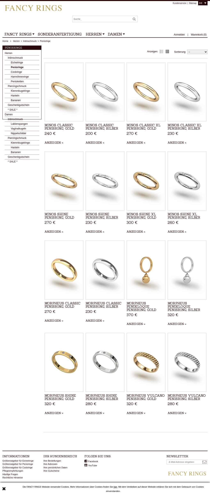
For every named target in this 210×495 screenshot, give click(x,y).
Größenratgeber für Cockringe (17, 467)
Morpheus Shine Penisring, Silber (102, 397)
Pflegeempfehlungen (12, 471)
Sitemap (192, 3)
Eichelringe (17, 63)
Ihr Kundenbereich (60, 456)
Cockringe (16, 73)
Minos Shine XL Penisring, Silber (184, 215)
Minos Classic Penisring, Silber (102, 126)
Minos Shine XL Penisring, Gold (141, 215)
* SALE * (12, 110)
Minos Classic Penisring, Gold (59, 126)
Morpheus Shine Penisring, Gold (60, 397)
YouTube (92, 465)
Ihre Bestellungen (52, 461)
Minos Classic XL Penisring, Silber (185, 126)
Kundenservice (179, 3)
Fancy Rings (18, 34)
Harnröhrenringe (20, 77)
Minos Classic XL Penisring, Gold (144, 126)
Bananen (16, 101)
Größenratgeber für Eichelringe (18, 461)
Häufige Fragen (10, 474)
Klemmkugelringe (20, 91)
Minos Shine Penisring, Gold (59, 215)
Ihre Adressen (50, 464)
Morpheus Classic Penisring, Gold (62, 305)
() (199, 34)
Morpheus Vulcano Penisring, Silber (187, 397)
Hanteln (15, 96)
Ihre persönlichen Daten (55, 467)
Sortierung (179, 51)
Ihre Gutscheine (51, 471)
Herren (94, 34)
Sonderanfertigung (60, 34)
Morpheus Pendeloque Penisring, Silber (184, 306)
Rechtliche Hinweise (12, 477)
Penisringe (17, 68)
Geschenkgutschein (18, 106)
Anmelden (179, 34)
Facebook (93, 461)
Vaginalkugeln (18, 129)
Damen (115, 34)
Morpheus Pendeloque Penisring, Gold (141, 306)
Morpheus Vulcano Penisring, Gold (146, 397)
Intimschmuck (30, 41)
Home (5, 41)
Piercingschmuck (17, 87)
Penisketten (17, 82)
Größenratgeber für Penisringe (17, 464)
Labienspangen (19, 124)
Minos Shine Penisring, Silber (102, 215)
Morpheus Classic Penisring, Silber (103, 305)
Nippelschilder (18, 134)
